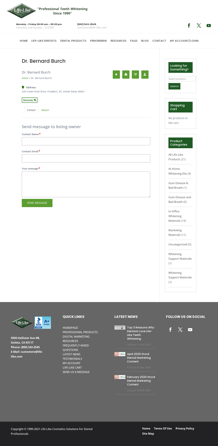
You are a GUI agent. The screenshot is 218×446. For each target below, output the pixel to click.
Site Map (148, 433)
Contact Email (31, 151)
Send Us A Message (76, 372)
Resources (118, 41)
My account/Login (184, 41)
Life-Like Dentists (44, 41)
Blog (145, 41)
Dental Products (73, 41)
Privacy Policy (185, 428)
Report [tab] (45, 110)
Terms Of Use (163, 428)
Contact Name (31, 134)
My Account (71, 363)
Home (24, 41)
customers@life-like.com (92, 27)
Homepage (70, 328)
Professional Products (80, 332)
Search (174, 86)
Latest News (71, 354)
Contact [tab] (31, 110)
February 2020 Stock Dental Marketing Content (141, 380)
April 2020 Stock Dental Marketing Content (139, 357)
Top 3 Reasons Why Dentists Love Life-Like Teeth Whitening (140, 333)
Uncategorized (177, 244)
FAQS (133, 41)
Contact (159, 41)
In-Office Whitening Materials (175, 215)
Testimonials (72, 359)
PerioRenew (98, 41)
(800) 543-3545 (86, 24)
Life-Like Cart (72, 367)
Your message (31, 169)
